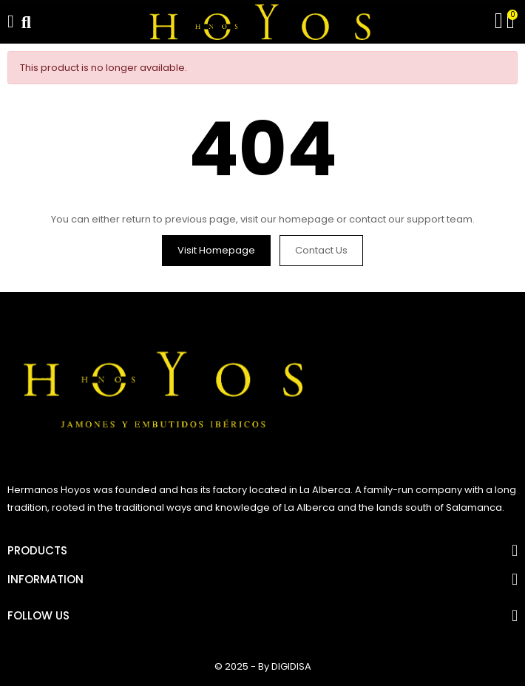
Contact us (321, 250)
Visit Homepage (216, 250)
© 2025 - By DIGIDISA (262, 666)
